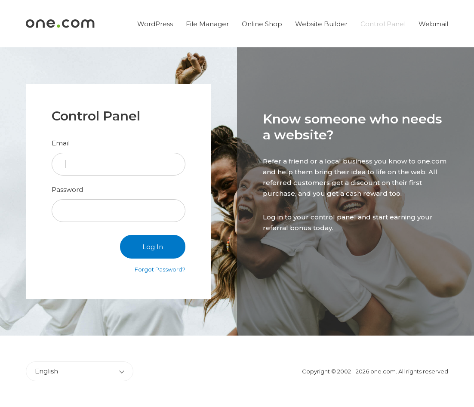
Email (61, 143)
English (46, 371)
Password (67, 189)
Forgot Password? (160, 269)
